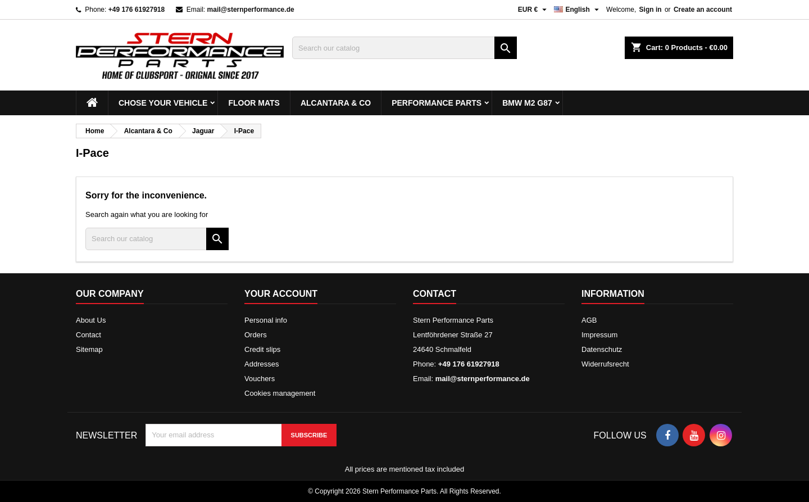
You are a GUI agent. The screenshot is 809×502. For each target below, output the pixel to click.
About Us (91, 320)
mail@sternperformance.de (250, 9)
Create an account (703, 9)
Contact (88, 335)
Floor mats (254, 102)
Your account (280, 294)
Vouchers (259, 378)
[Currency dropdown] (534, 9)
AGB (589, 320)
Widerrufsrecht (605, 364)
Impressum (599, 335)
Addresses (261, 364)
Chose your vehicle (163, 102)
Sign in (650, 9)
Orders (255, 335)
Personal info (265, 320)
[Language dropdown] (578, 9)
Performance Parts (436, 102)
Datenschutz (601, 349)
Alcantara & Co (336, 102)
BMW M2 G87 (527, 102)
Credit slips (262, 349)
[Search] (404, 48)
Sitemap (89, 349)
